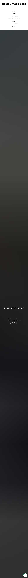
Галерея (14, 21)
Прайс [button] (14, 13)
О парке (14, 11)
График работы (14, 23)
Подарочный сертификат (14, 18)
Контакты (14, 26)
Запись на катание (14, 16)
